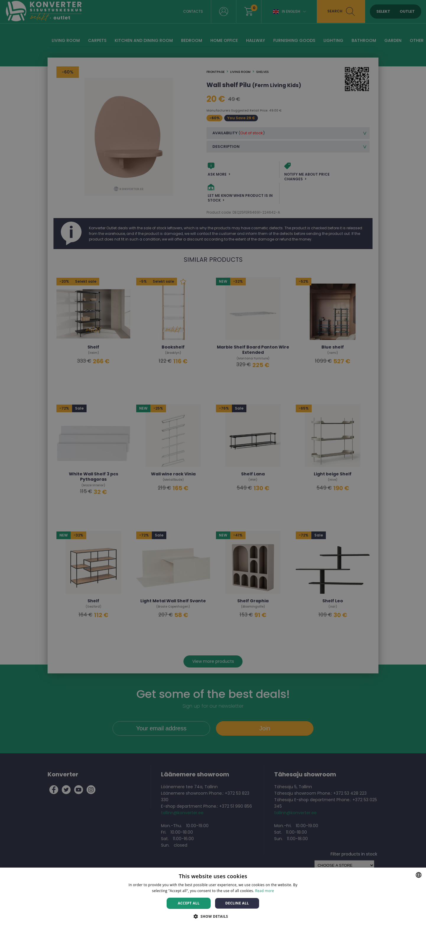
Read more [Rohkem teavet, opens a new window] (264, 890)
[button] (213, 916)
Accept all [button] (189, 903)
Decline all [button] (237, 903)
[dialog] (213, 463)
